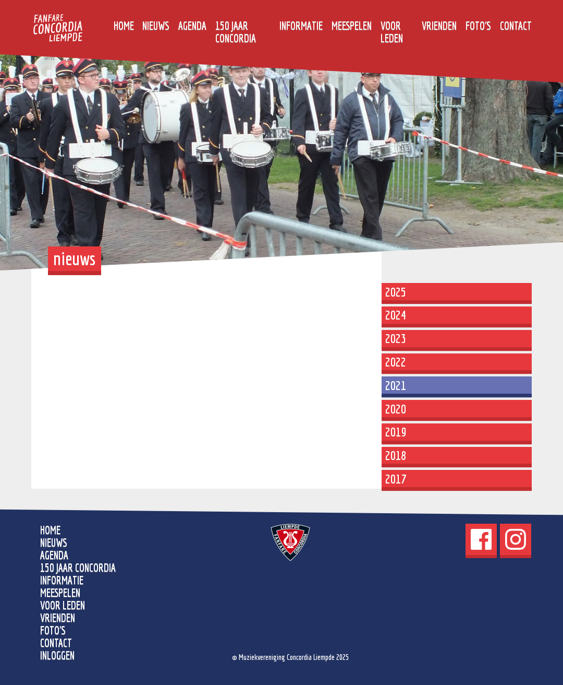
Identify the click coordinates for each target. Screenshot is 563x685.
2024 (395, 315)
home (124, 25)
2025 (395, 292)
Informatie (301, 25)
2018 (395, 455)
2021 (395, 385)
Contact (516, 25)
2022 (395, 362)
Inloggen (57, 655)
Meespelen (352, 25)
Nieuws (155, 25)
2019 (395, 431)
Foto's (478, 25)
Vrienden (439, 25)
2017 (395, 478)
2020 (395, 408)
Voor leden (392, 31)
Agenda (192, 25)
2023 (395, 338)
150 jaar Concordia (235, 31)
